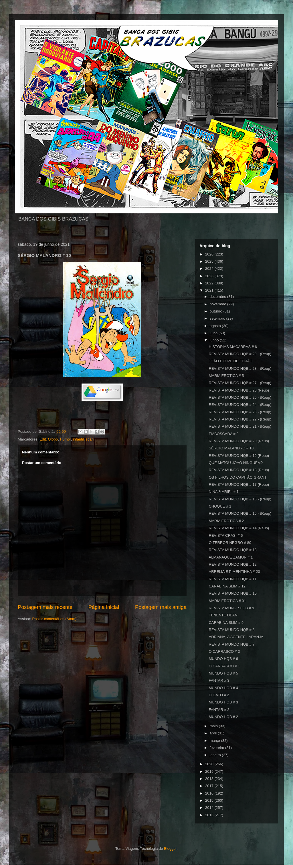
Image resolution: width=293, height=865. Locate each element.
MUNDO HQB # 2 (223, 717)
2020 (210, 764)
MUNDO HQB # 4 (223, 688)
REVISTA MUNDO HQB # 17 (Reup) (239, 484)
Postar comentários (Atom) (54, 619)
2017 (210, 786)
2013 (210, 815)
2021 (210, 290)
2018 (210, 778)
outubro (216, 311)
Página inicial (103, 607)
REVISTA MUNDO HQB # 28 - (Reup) (240, 368)
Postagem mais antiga (161, 607)
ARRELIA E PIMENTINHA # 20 (234, 571)
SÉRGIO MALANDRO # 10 (231, 448)
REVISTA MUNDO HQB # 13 (232, 550)
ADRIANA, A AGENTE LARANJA (236, 637)
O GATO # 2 (219, 695)
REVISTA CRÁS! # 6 (226, 535)
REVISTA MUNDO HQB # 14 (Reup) (239, 528)
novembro (218, 304)
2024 (210, 268)
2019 (210, 771)
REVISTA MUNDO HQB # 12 (232, 564)
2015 (210, 800)
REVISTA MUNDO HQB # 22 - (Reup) (240, 419)
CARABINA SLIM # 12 (227, 586)
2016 (210, 793)
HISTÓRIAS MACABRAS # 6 (233, 347)
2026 (210, 254)
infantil (78, 439)
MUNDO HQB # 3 (223, 702)
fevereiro (217, 748)
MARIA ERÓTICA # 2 (226, 521)
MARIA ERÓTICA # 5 (226, 375)
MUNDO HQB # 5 (223, 673)
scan (90, 439)
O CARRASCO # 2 (224, 651)
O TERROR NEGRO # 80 (230, 542)
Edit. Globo (48, 439)
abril (214, 733)
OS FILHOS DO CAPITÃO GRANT (237, 477)
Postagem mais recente (45, 607)
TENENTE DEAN (223, 615)
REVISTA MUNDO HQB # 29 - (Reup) (240, 354)
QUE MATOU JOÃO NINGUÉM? (236, 463)
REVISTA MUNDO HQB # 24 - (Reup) (240, 404)
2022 (210, 283)
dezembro (218, 296)
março (215, 740)
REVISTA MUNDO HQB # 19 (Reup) (239, 455)
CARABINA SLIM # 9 (226, 622)
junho (215, 340)
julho (214, 333)
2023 (210, 276)
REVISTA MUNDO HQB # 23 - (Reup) (240, 412)
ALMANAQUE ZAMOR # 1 (231, 557)
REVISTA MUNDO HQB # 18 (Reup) (239, 470)
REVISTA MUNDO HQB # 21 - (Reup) (240, 426)
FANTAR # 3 (219, 680)
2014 (210, 807)
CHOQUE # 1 (220, 506)
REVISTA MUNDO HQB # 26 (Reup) (239, 390)
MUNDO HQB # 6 (223, 658)
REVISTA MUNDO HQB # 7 (231, 644)
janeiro (216, 755)
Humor (65, 439)
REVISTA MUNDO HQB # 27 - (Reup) (240, 383)
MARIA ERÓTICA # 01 (227, 601)
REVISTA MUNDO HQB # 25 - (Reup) (240, 397)
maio (214, 726)
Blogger (170, 848)
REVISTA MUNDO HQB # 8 (231, 630)
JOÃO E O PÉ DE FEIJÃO (230, 361)
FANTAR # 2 (219, 709)
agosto (216, 326)
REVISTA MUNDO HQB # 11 (232, 579)
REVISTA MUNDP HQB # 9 (231, 608)
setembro (218, 318)
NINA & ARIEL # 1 (223, 491)
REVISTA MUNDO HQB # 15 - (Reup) (240, 513)
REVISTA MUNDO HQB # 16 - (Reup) (240, 499)
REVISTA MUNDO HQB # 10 (232, 593)
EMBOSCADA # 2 (223, 434)
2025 (210, 261)
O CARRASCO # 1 (224, 666)
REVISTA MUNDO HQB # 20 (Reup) (239, 441)
